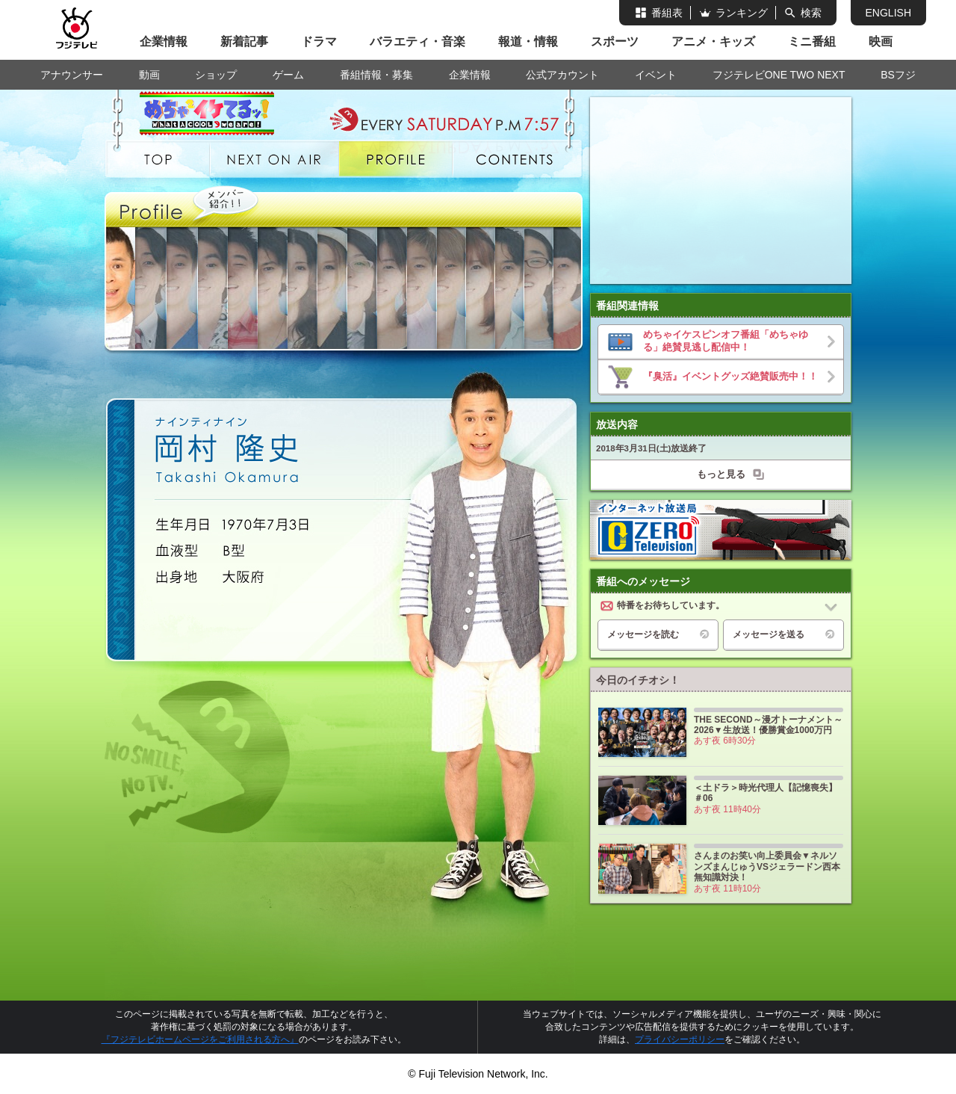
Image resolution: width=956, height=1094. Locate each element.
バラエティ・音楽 (417, 41)
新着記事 (244, 41)
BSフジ (898, 75)
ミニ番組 (812, 41)
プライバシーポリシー (679, 1039)
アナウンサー (71, 75)
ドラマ (319, 41)
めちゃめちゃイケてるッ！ (218, 110)
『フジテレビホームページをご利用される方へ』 (200, 1039)
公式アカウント (562, 75)
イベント (656, 75)
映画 (881, 41)
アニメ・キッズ (713, 41)
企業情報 (163, 41)
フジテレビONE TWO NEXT (779, 75)
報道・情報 (528, 41)
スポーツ (615, 41)
